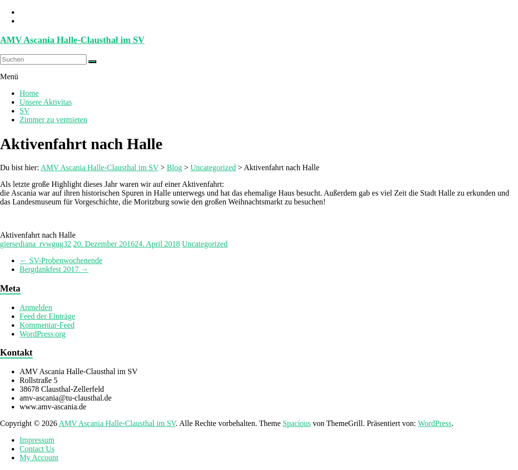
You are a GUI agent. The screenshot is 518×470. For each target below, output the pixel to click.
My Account (39, 457)
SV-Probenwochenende (61, 260)
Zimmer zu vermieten (53, 119)
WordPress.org (42, 334)
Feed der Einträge (47, 316)
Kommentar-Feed (47, 325)
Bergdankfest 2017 (54, 269)
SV (24, 111)
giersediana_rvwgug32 (35, 244)
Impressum (37, 440)
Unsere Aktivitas (46, 102)
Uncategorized (204, 244)
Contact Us (37, 449)
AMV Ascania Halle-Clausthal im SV (72, 40)
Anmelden (36, 307)
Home (29, 93)
